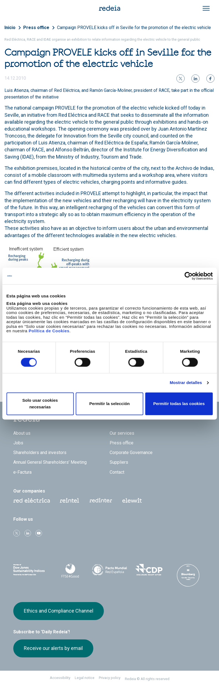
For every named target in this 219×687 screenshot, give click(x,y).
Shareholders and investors (39, 452)
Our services (122, 433)
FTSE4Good (70, 571)
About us (21, 433)
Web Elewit (132, 500)
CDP (149, 569)
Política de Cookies (49, 330)
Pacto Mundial (109, 570)
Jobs (18, 442)
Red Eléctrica (31, 500)
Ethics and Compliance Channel (58, 611)
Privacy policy (109, 678)
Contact (117, 472)
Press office (36, 27)
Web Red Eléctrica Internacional (100, 500)
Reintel (69, 500)
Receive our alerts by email (53, 648)
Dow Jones (30, 570)
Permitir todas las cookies (179, 403)
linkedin (27, 533)
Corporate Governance (131, 452)
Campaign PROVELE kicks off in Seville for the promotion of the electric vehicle (134, 27)
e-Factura (22, 472)
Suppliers (119, 462)
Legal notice (84, 678)
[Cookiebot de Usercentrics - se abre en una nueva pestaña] (188, 276)
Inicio (10, 27)
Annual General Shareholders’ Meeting (50, 462)
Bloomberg (188, 575)
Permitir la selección (109, 403)
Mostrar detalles (186, 382)
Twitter (16, 533)
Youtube (38, 533)
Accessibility (60, 678)
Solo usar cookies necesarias (40, 403)
